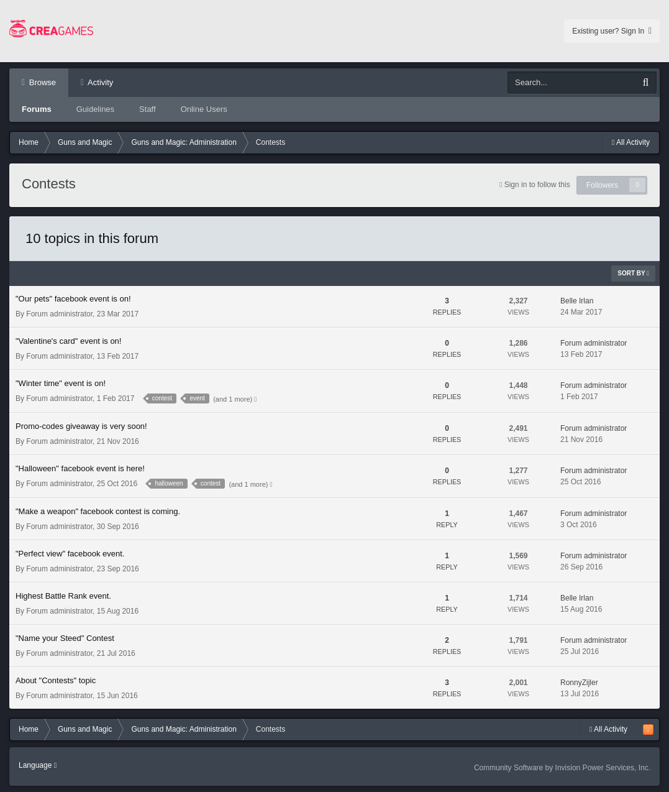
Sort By (633, 273)
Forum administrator (59, 314)
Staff (147, 109)
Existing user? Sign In (612, 31)
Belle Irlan (576, 301)
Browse (41, 82)
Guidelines (95, 109)
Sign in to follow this (537, 184)
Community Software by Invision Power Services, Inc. (562, 767)
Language (38, 765)
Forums (37, 109)
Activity (99, 82)
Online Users (204, 109)
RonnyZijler (579, 682)
